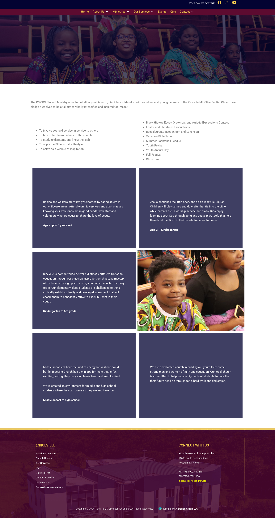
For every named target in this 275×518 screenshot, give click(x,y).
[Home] (85, 12)
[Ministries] (121, 12)
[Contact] (187, 12)
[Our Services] (144, 12)
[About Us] (101, 12)
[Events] (162, 12)
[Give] (173, 12)
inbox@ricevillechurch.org (192, 479)
